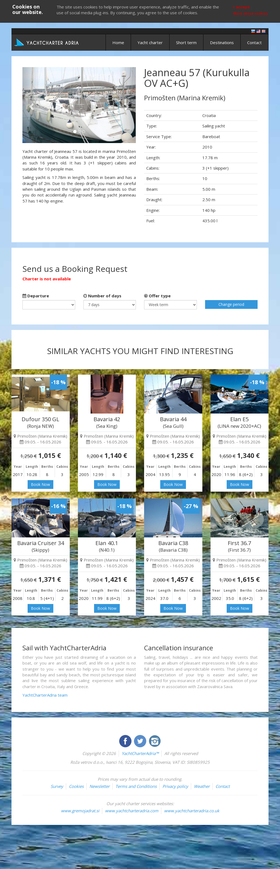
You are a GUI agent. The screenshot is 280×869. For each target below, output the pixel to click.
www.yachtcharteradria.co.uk (191, 810)
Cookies (76, 786)
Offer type (157, 295)
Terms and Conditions (136, 786)
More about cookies (250, 13)
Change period (231, 304)
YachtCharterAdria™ (140, 753)
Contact (254, 42)
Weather (202, 786)
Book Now (40, 484)
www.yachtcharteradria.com (131, 810)
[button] (30, 105)
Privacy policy (175, 786)
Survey (57, 786)
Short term (186, 42)
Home (118, 42)
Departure (35, 295)
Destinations (222, 42)
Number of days (102, 295)
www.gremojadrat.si (80, 810)
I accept (241, 7)
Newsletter (99, 786)
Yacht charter (150, 42)
